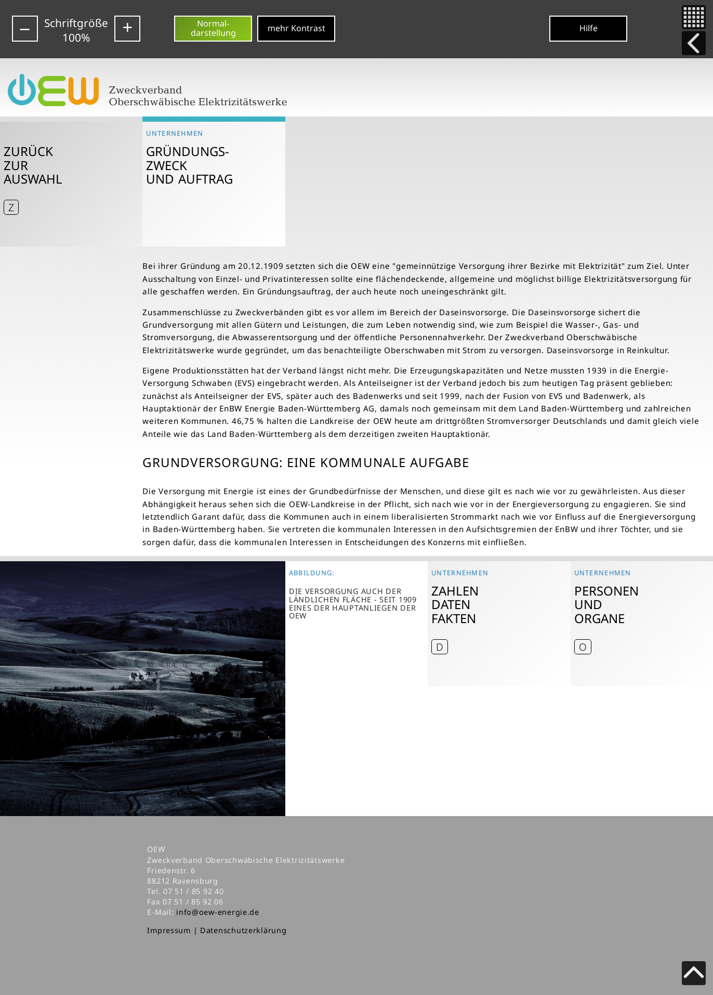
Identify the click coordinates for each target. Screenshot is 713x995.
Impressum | (173, 930)
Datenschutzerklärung (243, 930)
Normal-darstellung (213, 28)
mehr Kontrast (296, 28)
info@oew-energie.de (217, 912)
